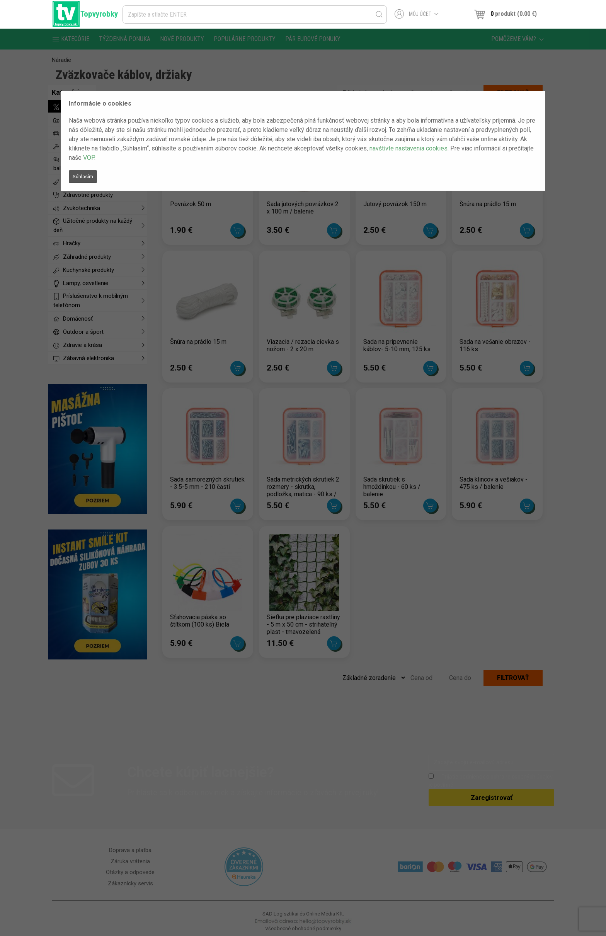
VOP (88, 157)
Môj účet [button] (417, 14)
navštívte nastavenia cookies (408, 148)
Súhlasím (83, 176)
